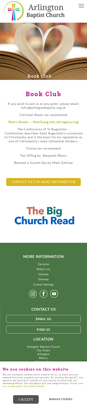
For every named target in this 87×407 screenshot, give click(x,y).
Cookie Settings (43, 284)
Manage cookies (60, 399)
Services (43, 264)
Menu (80, 6)
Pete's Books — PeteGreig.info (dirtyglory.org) (43, 122)
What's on (43, 269)
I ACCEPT (25, 399)
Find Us (43, 329)
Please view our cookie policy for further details (43, 385)
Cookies (43, 274)
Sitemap (43, 279)
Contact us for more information (44, 182)
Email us (43, 319)
